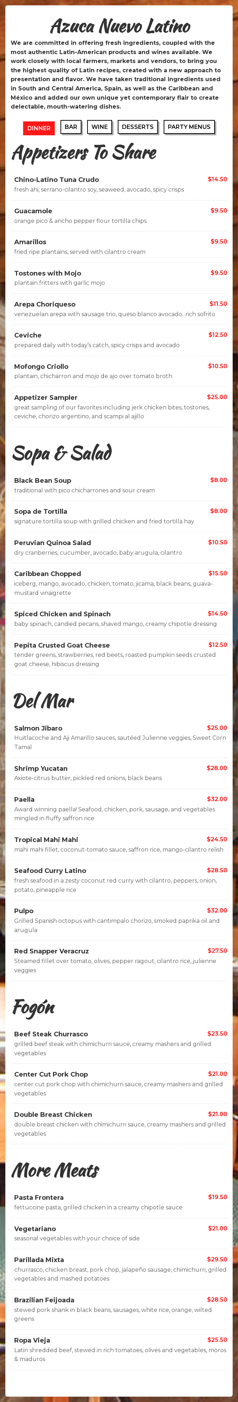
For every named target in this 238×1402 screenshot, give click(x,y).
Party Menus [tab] (189, 127)
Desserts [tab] (138, 127)
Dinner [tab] (39, 128)
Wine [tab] (99, 127)
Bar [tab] (71, 127)
